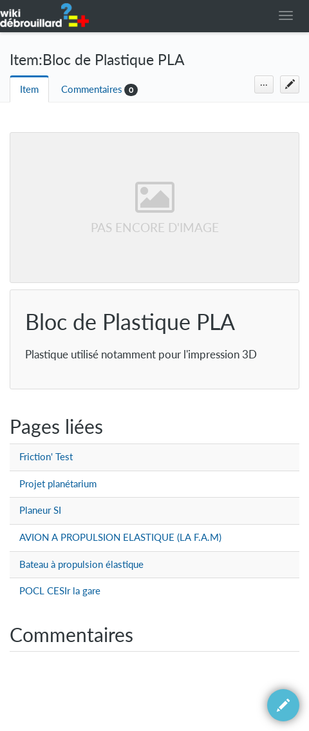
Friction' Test (46, 456)
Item (29, 89)
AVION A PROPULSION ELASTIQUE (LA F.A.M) (120, 537)
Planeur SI (40, 510)
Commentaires (91, 89)
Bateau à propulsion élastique (81, 564)
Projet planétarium (58, 483)
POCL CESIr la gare (59, 590)
